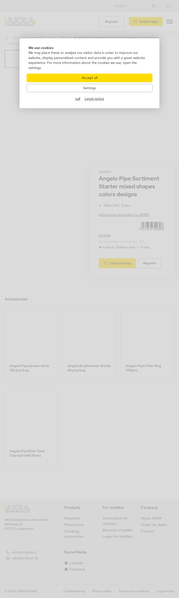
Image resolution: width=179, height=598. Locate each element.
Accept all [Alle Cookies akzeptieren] (89, 77)
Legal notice (94, 98)
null (77, 98)
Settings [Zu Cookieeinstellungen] (89, 87)
